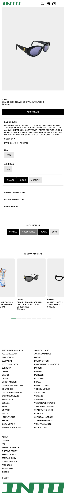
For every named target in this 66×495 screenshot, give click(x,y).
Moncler (38, 375)
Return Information (14, 199)
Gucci (5, 413)
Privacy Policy (9, 462)
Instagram (7, 469)
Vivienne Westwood (44, 403)
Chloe (5, 378)
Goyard (6, 410)
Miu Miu (38, 371)
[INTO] (11, 3)
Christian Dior (9, 382)
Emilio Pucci (8, 399)
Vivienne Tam (40, 399)
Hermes (5, 420)
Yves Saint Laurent (44, 406)
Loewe (37, 357)
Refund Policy (9, 454)
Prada (37, 382)
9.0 (8, 169)
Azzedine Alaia (9, 354)
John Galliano (41, 350)
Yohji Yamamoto (43, 424)
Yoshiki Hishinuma (43, 420)
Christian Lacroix (43, 417)
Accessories (28, 232)
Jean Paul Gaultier (11, 428)
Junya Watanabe (42, 354)
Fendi (4, 406)
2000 (9, 155)
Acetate (35, 180)
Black (23, 180)
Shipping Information (14, 192)
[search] (42, 3)
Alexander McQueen (12, 350)
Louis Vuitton (41, 361)
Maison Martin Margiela (46, 364)
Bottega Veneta (10, 364)
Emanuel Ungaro (10, 396)
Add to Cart (33, 112)
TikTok (5, 472)
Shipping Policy (10, 451)
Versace (38, 396)
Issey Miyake (8, 424)
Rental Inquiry (11, 206)
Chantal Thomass (43, 410)
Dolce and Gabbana (12, 392)
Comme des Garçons (12, 385)
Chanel (10, 180)
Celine (5, 371)
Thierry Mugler (42, 389)
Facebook (7, 465)
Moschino (39, 378)
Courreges (7, 389)
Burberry (7, 368)
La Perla (38, 413)
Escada (5, 403)
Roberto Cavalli (42, 385)
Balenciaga (8, 357)
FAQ (3, 444)
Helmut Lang (8, 417)
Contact (6, 440)
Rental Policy (9, 458)
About (5, 437)
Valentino (39, 392)
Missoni (38, 368)
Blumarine (7, 361)
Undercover (40, 428)
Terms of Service (10, 447)
